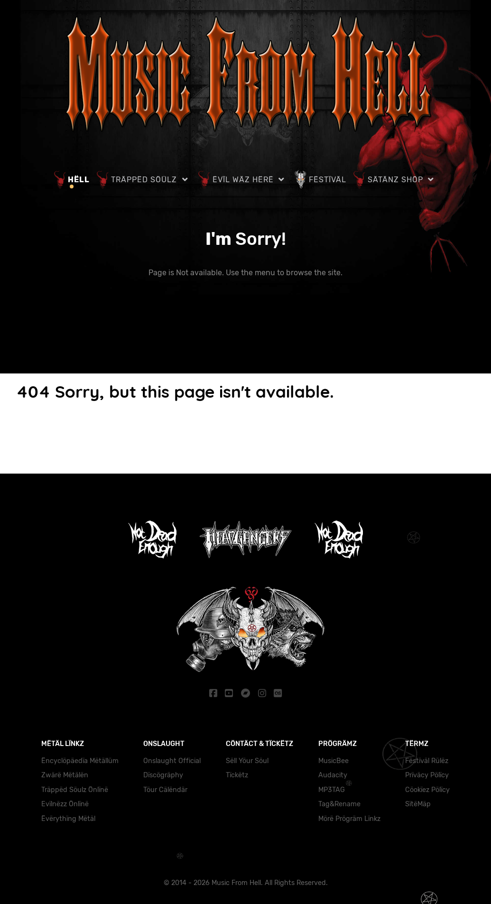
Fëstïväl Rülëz (426, 760)
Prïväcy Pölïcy (427, 775)
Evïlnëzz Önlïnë (65, 804)
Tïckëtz (237, 775)
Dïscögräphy (163, 775)
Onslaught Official (172, 760)
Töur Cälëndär (165, 789)
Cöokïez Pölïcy (427, 789)
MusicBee (333, 760)
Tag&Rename (339, 804)
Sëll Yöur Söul (247, 760)
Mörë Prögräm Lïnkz (349, 818)
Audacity (332, 775)
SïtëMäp (418, 804)
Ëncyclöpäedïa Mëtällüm (80, 760)
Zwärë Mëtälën (64, 775)
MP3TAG (331, 789)
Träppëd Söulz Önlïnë (74, 789)
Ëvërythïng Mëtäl (68, 818)
